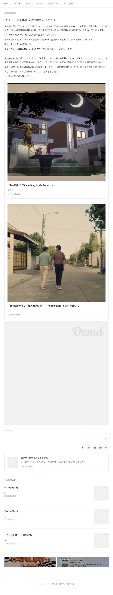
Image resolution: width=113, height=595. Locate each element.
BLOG (39, 4)
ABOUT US (53, 4)
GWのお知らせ (11, 517)
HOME (5, 4)
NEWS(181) (8, 437)
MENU (28, 4)
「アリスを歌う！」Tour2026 (18, 541)
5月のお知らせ (11, 493)
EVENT (17, 4)
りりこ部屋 (68, 4)
